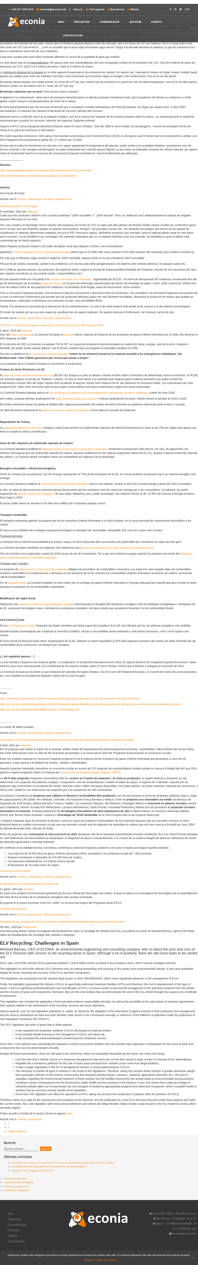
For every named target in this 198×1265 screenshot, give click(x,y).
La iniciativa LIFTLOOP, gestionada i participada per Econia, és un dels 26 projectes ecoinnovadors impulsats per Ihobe (66, 739)
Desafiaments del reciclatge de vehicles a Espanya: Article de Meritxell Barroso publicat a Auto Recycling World (62, 921)
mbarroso (32, 211)
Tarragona (96, 9)
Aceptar (88, 1260)
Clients (156, 22)
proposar (69, 334)
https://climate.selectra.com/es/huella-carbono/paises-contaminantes (38, 175)
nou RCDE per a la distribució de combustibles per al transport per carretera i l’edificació (98, 392)
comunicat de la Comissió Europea (48, 354)
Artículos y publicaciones (57, 199)
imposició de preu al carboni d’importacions (66, 410)
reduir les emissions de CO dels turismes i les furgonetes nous (118, 547)
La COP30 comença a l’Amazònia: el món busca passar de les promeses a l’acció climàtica (63, 1162)
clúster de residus (51, 283)
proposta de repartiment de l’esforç (23, 427)
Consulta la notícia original (14, 870)
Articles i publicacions (30, 199)
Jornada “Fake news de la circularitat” (71, 279)
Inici (61, 22)
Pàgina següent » (17, 1131)
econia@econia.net (53, 9)
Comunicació (109, 22)
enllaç (69, 1113)
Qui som (135, 22)
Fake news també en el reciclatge (19, 206)
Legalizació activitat (15, 1178)
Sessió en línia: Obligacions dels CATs (33, 1170)
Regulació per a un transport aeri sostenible (43, 569)
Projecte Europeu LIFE (16, 1186)
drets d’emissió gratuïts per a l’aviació (76, 398)
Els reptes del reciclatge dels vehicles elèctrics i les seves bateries (49, 1166)
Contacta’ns (73, 35)
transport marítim (17, 582)
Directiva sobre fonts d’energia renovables (64, 483)
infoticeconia (30, 927)
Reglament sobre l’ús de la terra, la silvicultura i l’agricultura (75, 449)
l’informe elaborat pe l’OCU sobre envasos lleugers (41, 252)
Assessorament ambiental (19, 1182)
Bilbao (135, 9)
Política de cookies (105, 1260)
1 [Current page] (8, 1123)
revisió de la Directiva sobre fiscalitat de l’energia (45, 604)
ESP (187, 9)
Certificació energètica (16, 1190)
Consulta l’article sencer (13, 908)
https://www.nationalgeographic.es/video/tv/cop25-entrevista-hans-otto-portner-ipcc (46, 170)
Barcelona (117, 9)
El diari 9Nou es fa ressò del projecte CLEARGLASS (29, 883)
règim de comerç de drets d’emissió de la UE (28, 375)
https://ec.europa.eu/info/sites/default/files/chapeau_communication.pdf (39, 709)
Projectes (82, 22)
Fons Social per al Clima (22, 625)
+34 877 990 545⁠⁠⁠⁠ (22, 9)
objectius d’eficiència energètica (36, 493)
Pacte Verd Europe (21, 334)
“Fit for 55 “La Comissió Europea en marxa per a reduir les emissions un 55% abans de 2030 (51, 325)
